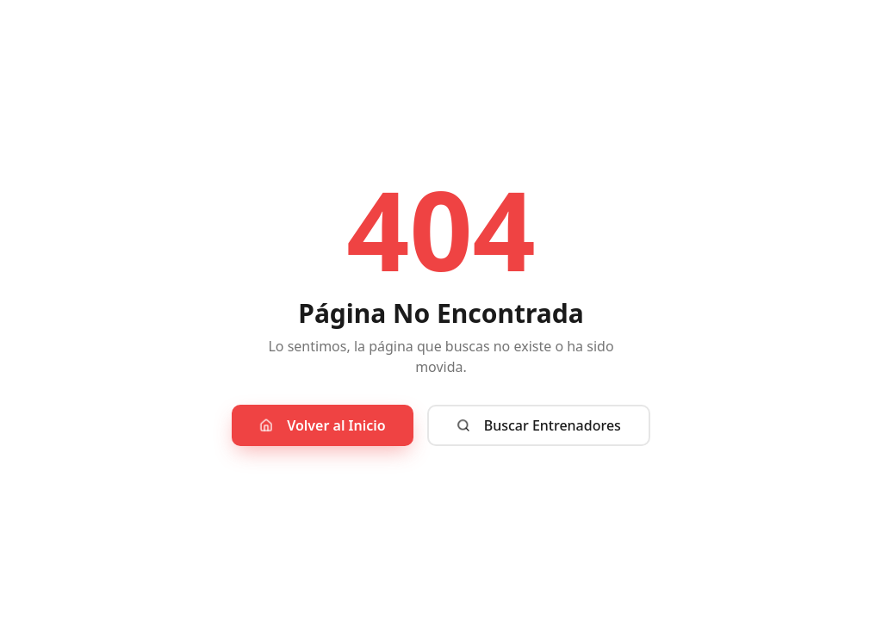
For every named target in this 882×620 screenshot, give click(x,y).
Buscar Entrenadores (539, 425)
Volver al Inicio (322, 425)
